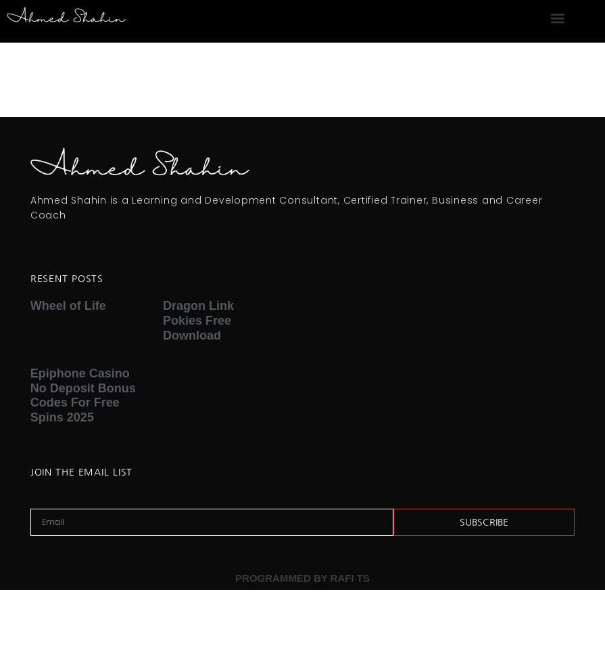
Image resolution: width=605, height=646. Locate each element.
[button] (557, 18)
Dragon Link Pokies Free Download (198, 320)
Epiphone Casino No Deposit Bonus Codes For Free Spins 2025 (83, 395)
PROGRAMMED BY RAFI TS (302, 578)
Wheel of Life (68, 306)
